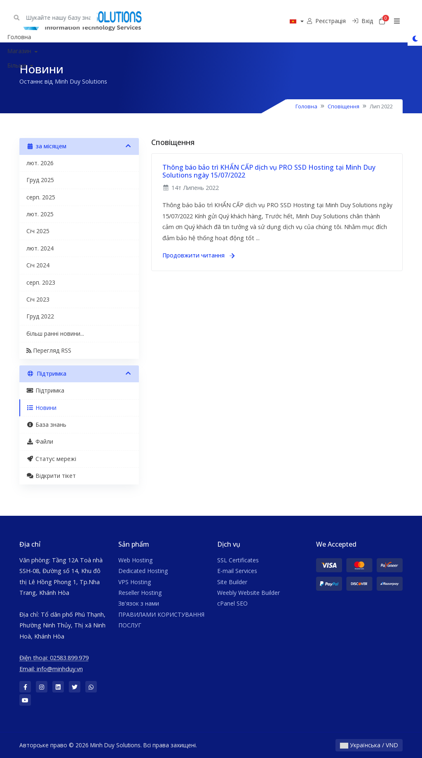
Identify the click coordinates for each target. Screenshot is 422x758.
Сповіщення (343, 106)
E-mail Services (237, 571)
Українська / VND (369, 745)
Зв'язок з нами (138, 603)
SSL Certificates (238, 560)
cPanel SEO (232, 603)
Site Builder (232, 582)
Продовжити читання (198, 255)
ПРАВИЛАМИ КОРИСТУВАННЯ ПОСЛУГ (161, 620)
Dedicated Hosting (143, 571)
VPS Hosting (134, 582)
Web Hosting (135, 560)
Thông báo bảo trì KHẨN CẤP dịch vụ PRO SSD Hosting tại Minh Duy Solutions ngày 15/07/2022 (268, 171)
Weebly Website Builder (248, 593)
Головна (306, 106)
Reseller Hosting (140, 593)
